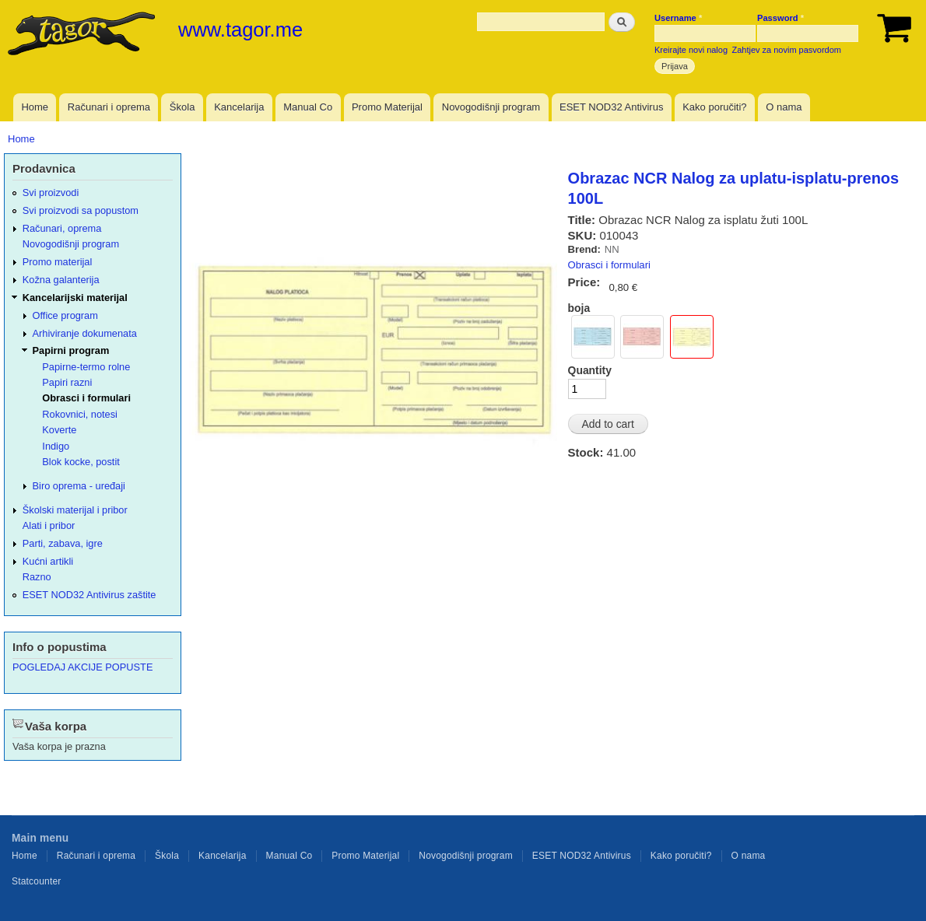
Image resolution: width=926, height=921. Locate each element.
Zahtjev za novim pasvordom (786, 49)
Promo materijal (58, 262)
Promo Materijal (387, 107)
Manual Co (307, 107)
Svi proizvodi (51, 192)
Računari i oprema (109, 107)
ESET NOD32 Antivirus (611, 107)
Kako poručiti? (714, 107)
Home (34, 107)
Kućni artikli (48, 561)
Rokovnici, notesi (80, 414)
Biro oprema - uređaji (79, 486)
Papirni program (71, 350)
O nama (783, 107)
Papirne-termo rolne (86, 367)
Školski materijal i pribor (75, 510)
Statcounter (36, 881)
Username (678, 18)
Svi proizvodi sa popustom (81, 210)
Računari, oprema (62, 228)
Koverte (59, 430)
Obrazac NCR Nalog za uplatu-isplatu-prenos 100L (734, 188)
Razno (37, 577)
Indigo (55, 446)
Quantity (590, 370)
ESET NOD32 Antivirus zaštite (89, 595)
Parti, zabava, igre (63, 543)
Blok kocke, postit (80, 462)
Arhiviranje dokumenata (85, 333)
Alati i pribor (49, 525)
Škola (182, 107)
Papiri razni (67, 382)
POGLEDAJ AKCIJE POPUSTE (82, 667)
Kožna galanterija (61, 279)
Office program (65, 315)
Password (780, 18)
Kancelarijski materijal (75, 297)
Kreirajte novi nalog (691, 49)
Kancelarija (239, 107)
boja (579, 308)
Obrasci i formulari (609, 265)
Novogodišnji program (491, 107)
